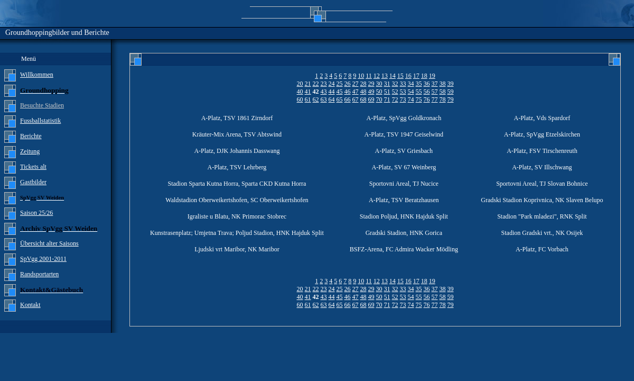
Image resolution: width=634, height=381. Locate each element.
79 (450, 99)
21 (308, 83)
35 (419, 83)
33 (403, 83)
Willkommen (36, 74)
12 (377, 75)
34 (411, 83)
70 (379, 99)
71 (387, 99)
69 (371, 99)
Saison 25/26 (36, 212)
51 (387, 91)
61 (308, 99)
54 (411, 91)
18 (424, 75)
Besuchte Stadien (42, 105)
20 (300, 83)
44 (332, 91)
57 (435, 91)
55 (419, 91)
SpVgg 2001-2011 (43, 258)
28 (363, 83)
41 (308, 91)
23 (324, 83)
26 (347, 83)
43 (324, 91)
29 (371, 83)
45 (340, 91)
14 (392, 75)
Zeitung (30, 151)
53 (403, 91)
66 (347, 99)
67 (355, 99)
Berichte (31, 136)
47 (355, 91)
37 (435, 83)
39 (450, 83)
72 (395, 99)
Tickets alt (33, 166)
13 (384, 75)
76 (427, 99)
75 (419, 99)
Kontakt (30, 305)
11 (369, 75)
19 (432, 75)
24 (332, 83)
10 (361, 75)
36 (427, 83)
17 (416, 75)
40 (300, 91)
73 (403, 99)
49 (371, 91)
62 (316, 99)
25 (340, 83)
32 (395, 83)
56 (427, 91)
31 (387, 83)
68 (363, 99)
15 (400, 75)
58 (443, 91)
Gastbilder (33, 182)
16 (408, 75)
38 (443, 83)
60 (300, 99)
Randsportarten (39, 274)
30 (379, 83)
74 (411, 99)
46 (347, 91)
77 (435, 99)
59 (450, 91)
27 (355, 83)
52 (395, 91)
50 (379, 91)
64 (332, 99)
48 (363, 91)
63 (324, 99)
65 (340, 99)
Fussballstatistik (40, 120)
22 (316, 83)
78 (443, 99)
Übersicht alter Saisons (49, 243)
